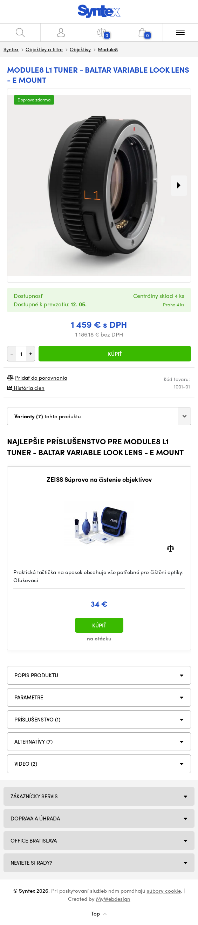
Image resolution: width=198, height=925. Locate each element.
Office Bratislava (34, 840)
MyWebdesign (113, 899)
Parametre (28, 697)
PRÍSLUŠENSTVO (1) (37, 719)
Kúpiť (115, 354)
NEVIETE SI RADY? (31, 862)
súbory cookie (164, 890)
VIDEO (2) (25, 763)
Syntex (11, 49)
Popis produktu (36, 675)
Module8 (108, 49)
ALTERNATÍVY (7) (33, 741)
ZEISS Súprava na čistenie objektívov (99, 479)
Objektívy (80, 49)
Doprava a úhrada (35, 818)
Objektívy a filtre (44, 49)
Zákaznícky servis (34, 796)
